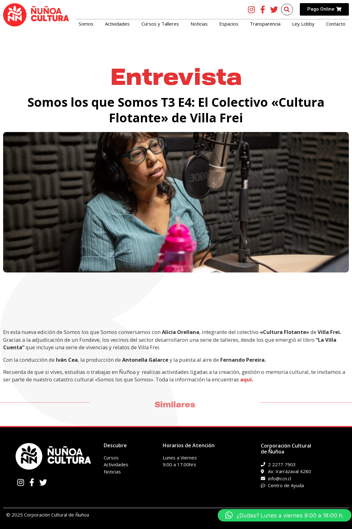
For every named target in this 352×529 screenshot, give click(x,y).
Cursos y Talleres (160, 24)
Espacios (228, 24)
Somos (86, 24)
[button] (284, 515)
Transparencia (265, 24)
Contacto (335, 24)
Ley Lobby (303, 24)
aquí (246, 379)
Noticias (199, 24)
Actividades (117, 24)
